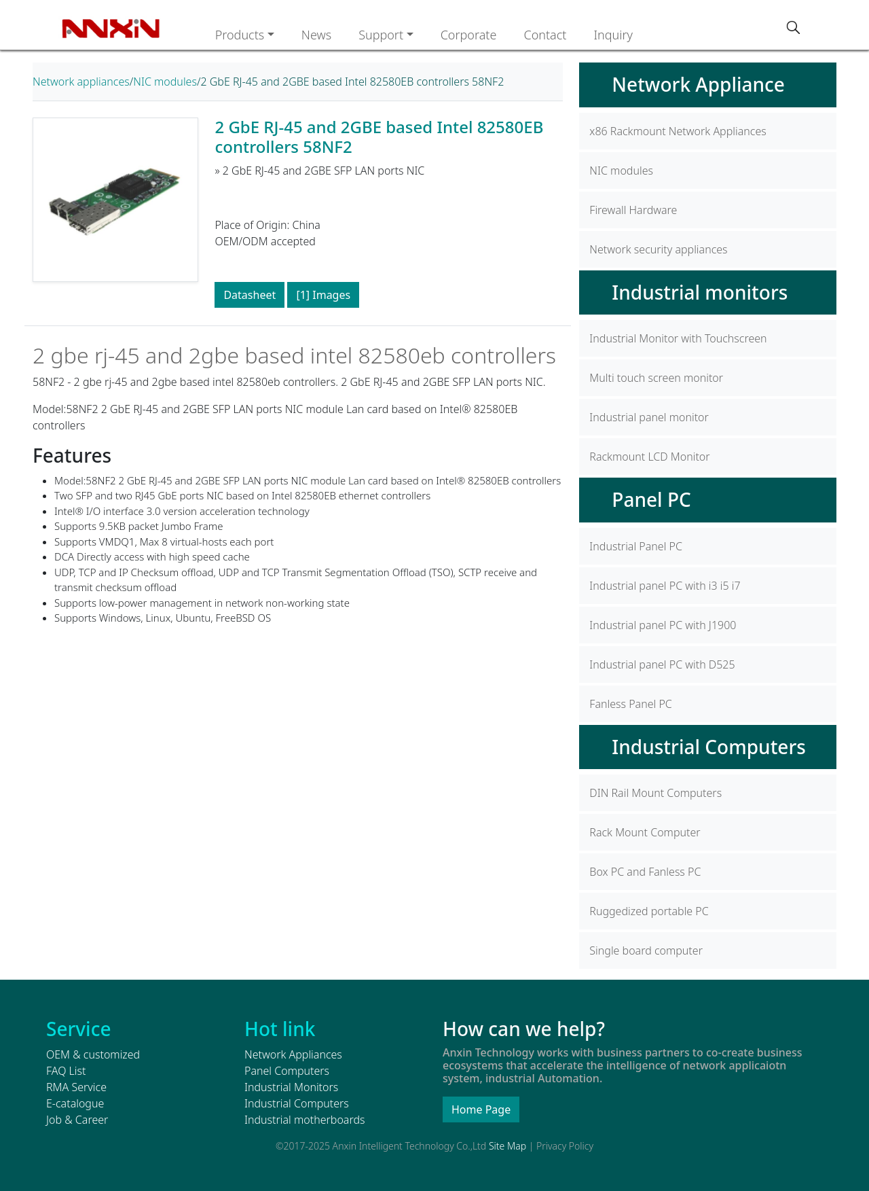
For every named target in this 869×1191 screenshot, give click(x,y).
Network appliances (81, 81)
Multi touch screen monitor (656, 377)
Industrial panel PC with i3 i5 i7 (664, 585)
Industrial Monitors (291, 1087)
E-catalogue (75, 1103)
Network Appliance (698, 84)
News (316, 34)
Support (380, 34)
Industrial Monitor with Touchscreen (677, 338)
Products (240, 34)
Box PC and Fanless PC (645, 871)
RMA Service (76, 1087)
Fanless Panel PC (630, 703)
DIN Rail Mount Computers (655, 792)
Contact (544, 34)
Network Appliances (293, 1054)
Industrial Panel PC (635, 546)
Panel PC (651, 499)
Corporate (469, 34)
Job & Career (77, 1119)
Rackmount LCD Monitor (649, 456)
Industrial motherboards (304, 1119)
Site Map (507, 1145)
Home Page (481, 1109)
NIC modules (165, 81)
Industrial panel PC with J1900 (662, 625)
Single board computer (646, 950)
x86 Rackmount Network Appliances (677, 131)
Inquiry (613, 34)
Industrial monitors (700, 292)
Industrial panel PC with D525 (662, 664)
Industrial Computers (709, 747)
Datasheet (249, 294)
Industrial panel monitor (649, 417)
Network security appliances (658, 249)
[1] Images (323, 294)
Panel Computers (286, 1070)
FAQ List (66, 1070)
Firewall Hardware (633, 209)
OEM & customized (93, 1054)
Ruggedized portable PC (648, 911)
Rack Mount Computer (644, 832)
